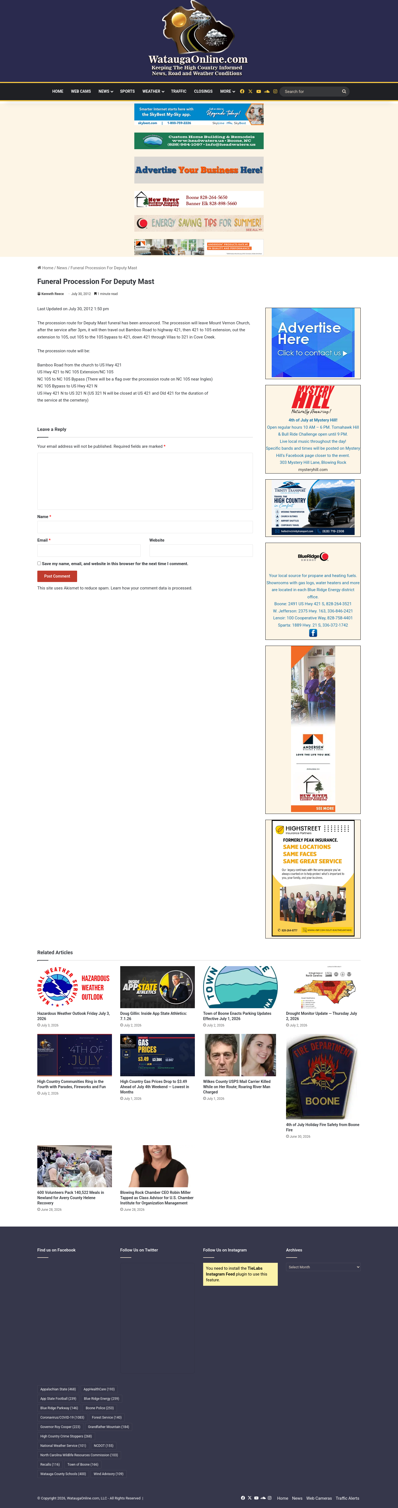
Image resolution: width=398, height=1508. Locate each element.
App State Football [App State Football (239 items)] (58, 1399)
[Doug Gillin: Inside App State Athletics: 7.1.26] (157, 987)
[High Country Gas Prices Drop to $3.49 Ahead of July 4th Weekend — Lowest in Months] (157, 1055)
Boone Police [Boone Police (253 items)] (100, 1408)
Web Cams (81, 91)
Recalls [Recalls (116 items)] (50, 1464)
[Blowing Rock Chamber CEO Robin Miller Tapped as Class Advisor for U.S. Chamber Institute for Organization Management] (157, 1166)
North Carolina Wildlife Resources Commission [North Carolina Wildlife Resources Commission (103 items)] (79, 1455)
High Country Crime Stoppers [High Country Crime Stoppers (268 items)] (66, 1436)
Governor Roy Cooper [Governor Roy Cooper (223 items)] (60, 1427)
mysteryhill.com (313, 469)
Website (157, 540)
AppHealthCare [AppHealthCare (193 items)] (99, 1389)
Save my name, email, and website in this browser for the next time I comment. (115, 563)
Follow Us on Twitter (139, 1250)
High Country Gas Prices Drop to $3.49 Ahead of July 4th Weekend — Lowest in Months (154, 1086)
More (225, 91)
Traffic (179, 91)
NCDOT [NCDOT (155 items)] (104, 1446)
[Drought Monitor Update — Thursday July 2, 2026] (323, 987)
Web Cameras (319, 1498)
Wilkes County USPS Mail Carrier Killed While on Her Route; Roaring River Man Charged (237, 1086)
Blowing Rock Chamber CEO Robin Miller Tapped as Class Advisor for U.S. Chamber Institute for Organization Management (156, 1197)
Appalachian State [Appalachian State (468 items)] (58, 1389)
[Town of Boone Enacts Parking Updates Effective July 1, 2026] (240, 987)
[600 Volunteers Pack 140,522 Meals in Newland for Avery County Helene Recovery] (74, 1166)
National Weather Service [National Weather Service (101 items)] (63, 1446)
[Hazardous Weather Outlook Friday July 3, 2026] (74, 987)
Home (57, 91)
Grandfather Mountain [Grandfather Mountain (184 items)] (108, 1427)
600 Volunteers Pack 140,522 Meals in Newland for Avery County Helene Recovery (70, 1197)
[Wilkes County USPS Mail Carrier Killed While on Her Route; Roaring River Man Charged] (240, 1055)
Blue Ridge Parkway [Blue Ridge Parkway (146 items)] (59, 1408)
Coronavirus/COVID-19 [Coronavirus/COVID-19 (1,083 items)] (62, 1417)
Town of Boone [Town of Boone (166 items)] (82, 1464)
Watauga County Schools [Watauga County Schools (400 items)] (63, 1474)
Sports (127, 91)
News (104, 91)
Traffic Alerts (347, 1498)
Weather (151, 91)
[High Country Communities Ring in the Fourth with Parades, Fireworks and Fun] (74, 1055)
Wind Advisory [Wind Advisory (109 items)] (109, 1474)
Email (44, 540)
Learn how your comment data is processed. (151, 588)
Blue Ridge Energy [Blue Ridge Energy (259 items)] (101, 1399)
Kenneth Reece (52, 294)
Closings (203, 91)
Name (44, 516)
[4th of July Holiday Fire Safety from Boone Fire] (323, 1076)
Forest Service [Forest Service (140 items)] (107, 1417)
